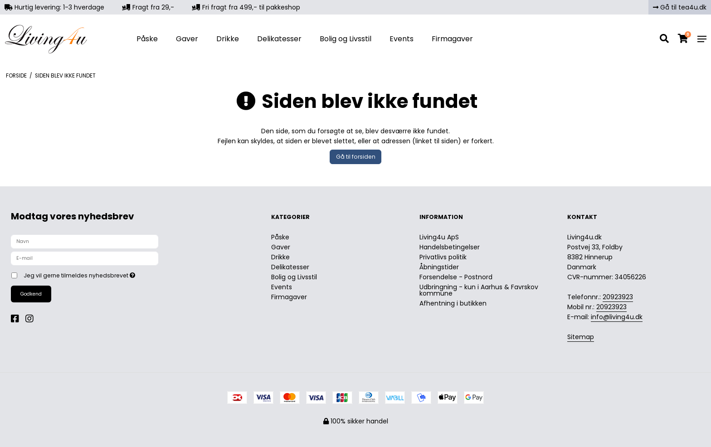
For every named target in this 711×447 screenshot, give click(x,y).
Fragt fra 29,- (148, 7)
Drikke (227, 39)
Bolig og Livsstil (345, 39)
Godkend (31, 294)
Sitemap (580, 336)
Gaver (187, 39)
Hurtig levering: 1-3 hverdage (54, 7)
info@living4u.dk (617, 316)
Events (402, 39)
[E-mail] (84, 257)
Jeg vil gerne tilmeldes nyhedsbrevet (111, 273)
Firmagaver (452, 39)
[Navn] (84, 241)
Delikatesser (279, 39)
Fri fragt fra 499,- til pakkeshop (246, 7)
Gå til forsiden (355, 156)
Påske (147, 39)
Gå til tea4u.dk (679, 7)
